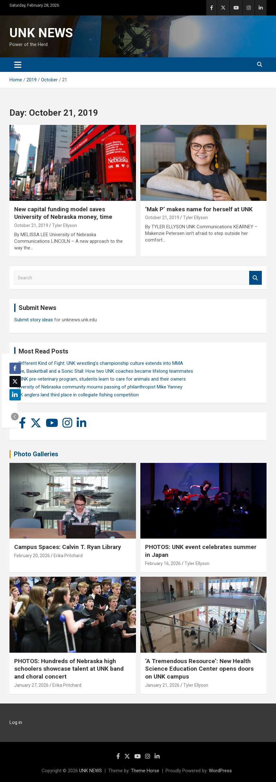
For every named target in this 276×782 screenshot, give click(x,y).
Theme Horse (145, 770)
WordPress (220, 770)
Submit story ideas (33, 320)
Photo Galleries (36, 454)
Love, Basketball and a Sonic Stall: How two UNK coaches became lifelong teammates (103, 371)
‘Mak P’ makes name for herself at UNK (199, 209)
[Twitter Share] (15, 381)
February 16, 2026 (163, 563)
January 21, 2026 (162, 685)
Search (255, 278)
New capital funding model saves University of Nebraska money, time (63, 213)
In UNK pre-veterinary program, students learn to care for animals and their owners (100, 379)
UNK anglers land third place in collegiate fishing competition (76, 395)
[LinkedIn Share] (15, 394)
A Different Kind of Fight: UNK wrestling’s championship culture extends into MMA (98, 363)
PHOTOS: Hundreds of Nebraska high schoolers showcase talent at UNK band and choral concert (69, 668)
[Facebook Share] (15, 368)
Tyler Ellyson (64, 225)
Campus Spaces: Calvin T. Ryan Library (67, 547)
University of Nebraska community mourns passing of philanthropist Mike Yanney (98, 387)
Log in (15, 722)
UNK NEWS (41, 33)
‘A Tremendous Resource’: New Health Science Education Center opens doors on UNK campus (199, 668)
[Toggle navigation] (17, 64)
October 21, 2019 (31, 225)
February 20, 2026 (32, 555)
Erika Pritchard (68, 555)
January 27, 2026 (31, 685)
